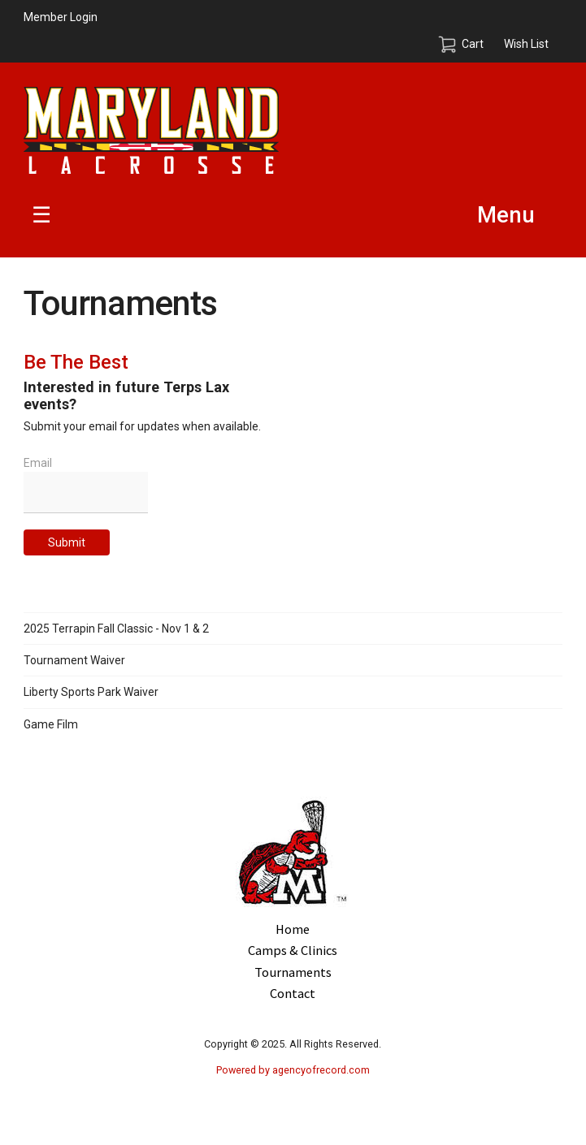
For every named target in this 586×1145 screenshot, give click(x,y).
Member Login (61, 17)
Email (38, 462)
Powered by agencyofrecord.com (293, 1070)
